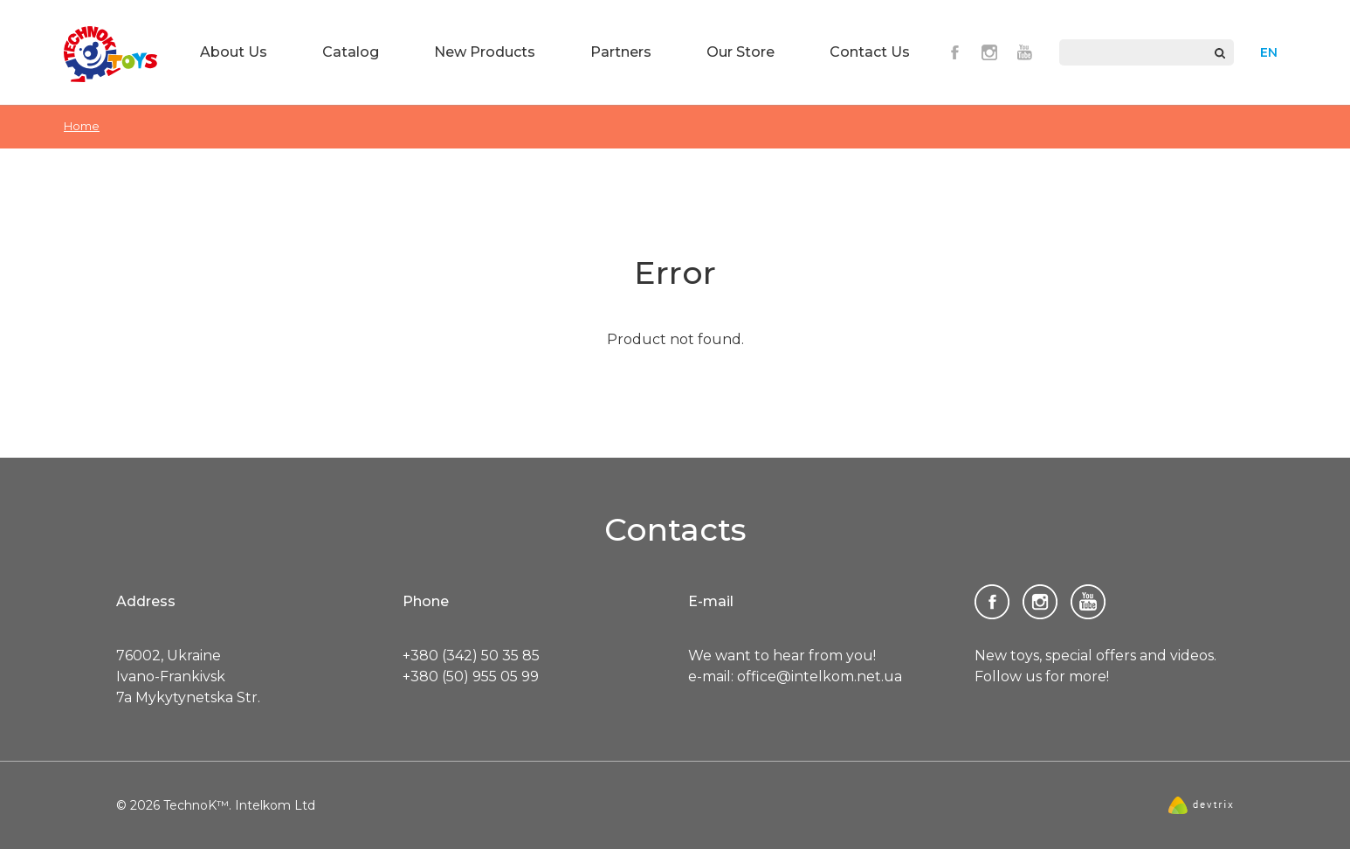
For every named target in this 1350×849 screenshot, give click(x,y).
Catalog (350, 52)
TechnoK (111, 54)
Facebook (954, 52)
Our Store (740, 52)
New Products (484, 52)
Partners (620, 52)
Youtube (1024, 52)
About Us (233, 52)
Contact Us (870, 52)
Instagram (989, 52)
